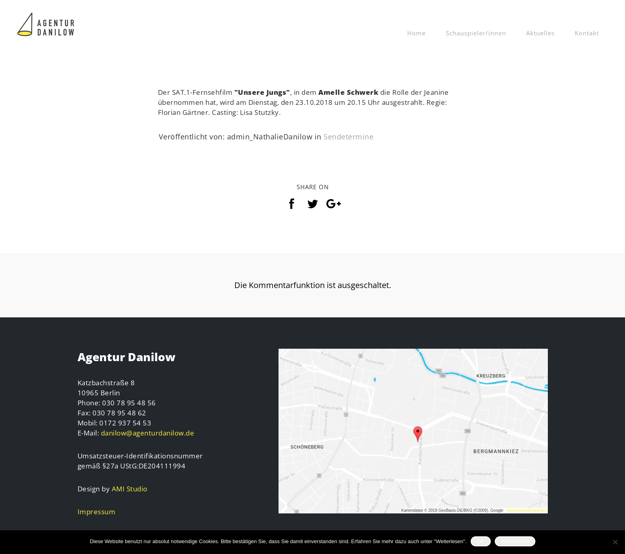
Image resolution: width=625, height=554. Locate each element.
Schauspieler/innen (476, 33)
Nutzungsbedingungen (526, 510)
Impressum (97, 511)
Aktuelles (540, 33)
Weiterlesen (515, 541)
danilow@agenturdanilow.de (148, 432)
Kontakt (587, 33)
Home (416, 33)
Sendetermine (348, 136)
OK (480, 541)
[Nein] (615, 542)
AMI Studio (130, 488)
